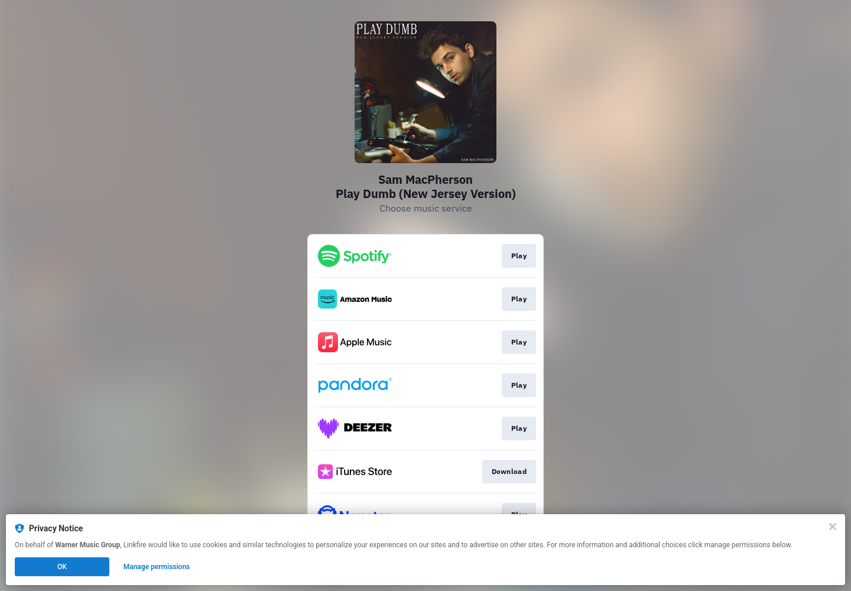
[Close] (832, 526)
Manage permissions (157, 567)
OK (62, 567)
